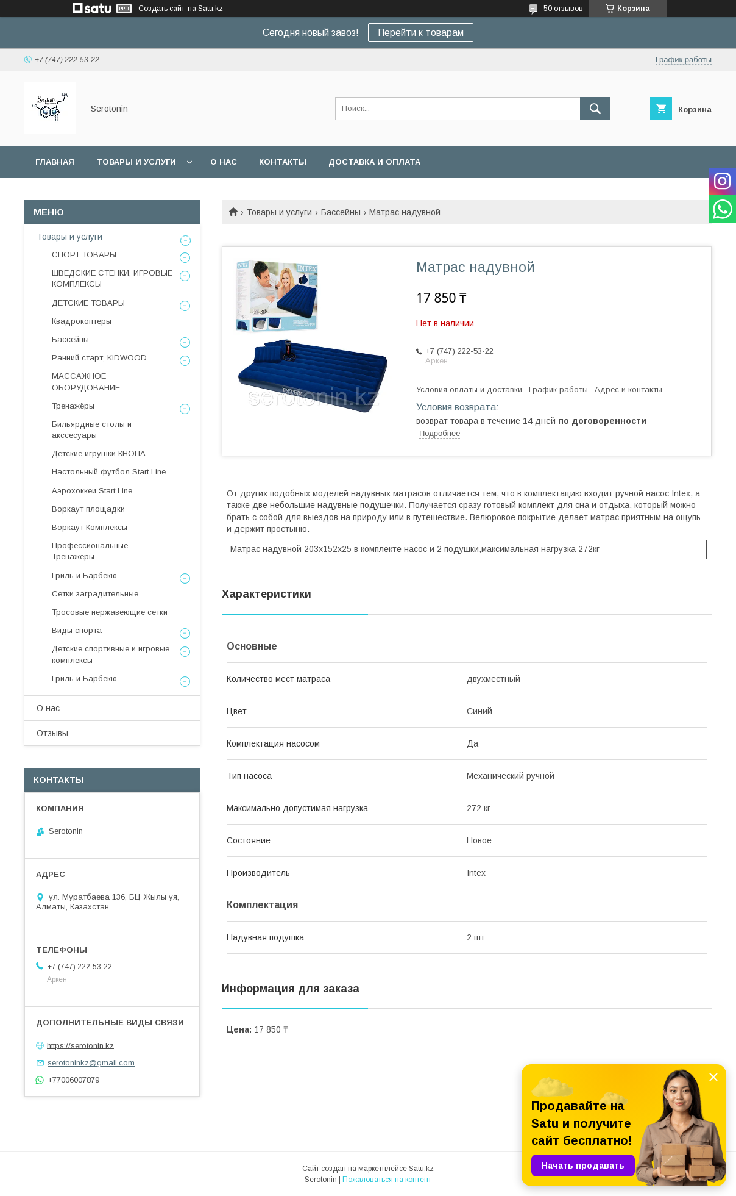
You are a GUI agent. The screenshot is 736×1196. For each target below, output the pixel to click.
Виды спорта (77, 630)
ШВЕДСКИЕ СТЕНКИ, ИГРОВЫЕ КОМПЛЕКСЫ (112, 278)
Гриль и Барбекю (84, 575)
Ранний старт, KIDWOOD (99, 357)
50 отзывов (563, 8)
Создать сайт (161, 8)
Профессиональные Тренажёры (90, 551)
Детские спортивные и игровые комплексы (110, 654)
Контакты (282, 162)
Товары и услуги (136, 162)
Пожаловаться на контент (386, 1179)
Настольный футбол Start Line (109, 471)
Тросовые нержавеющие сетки (110, 612)
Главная (54, 162)
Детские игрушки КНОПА (99, 453)
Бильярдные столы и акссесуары (92, 430)
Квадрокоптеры (81, 321)
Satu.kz (421, 1168)
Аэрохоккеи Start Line (92, 490)
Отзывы (52, 733)
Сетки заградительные (95, 593)
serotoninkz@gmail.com (91, 1062)
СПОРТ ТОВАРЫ (84, 254)
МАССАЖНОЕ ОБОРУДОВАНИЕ (86, 381)
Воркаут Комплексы (89, 527)
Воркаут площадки (88, 509)
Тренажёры (73, 405)
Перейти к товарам (421, 32)
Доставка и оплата (374, 162)
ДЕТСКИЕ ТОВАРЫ (88, 302)
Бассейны (341, 212)
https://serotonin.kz (80, 1045)
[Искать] (595, 108)
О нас (223, 162)
